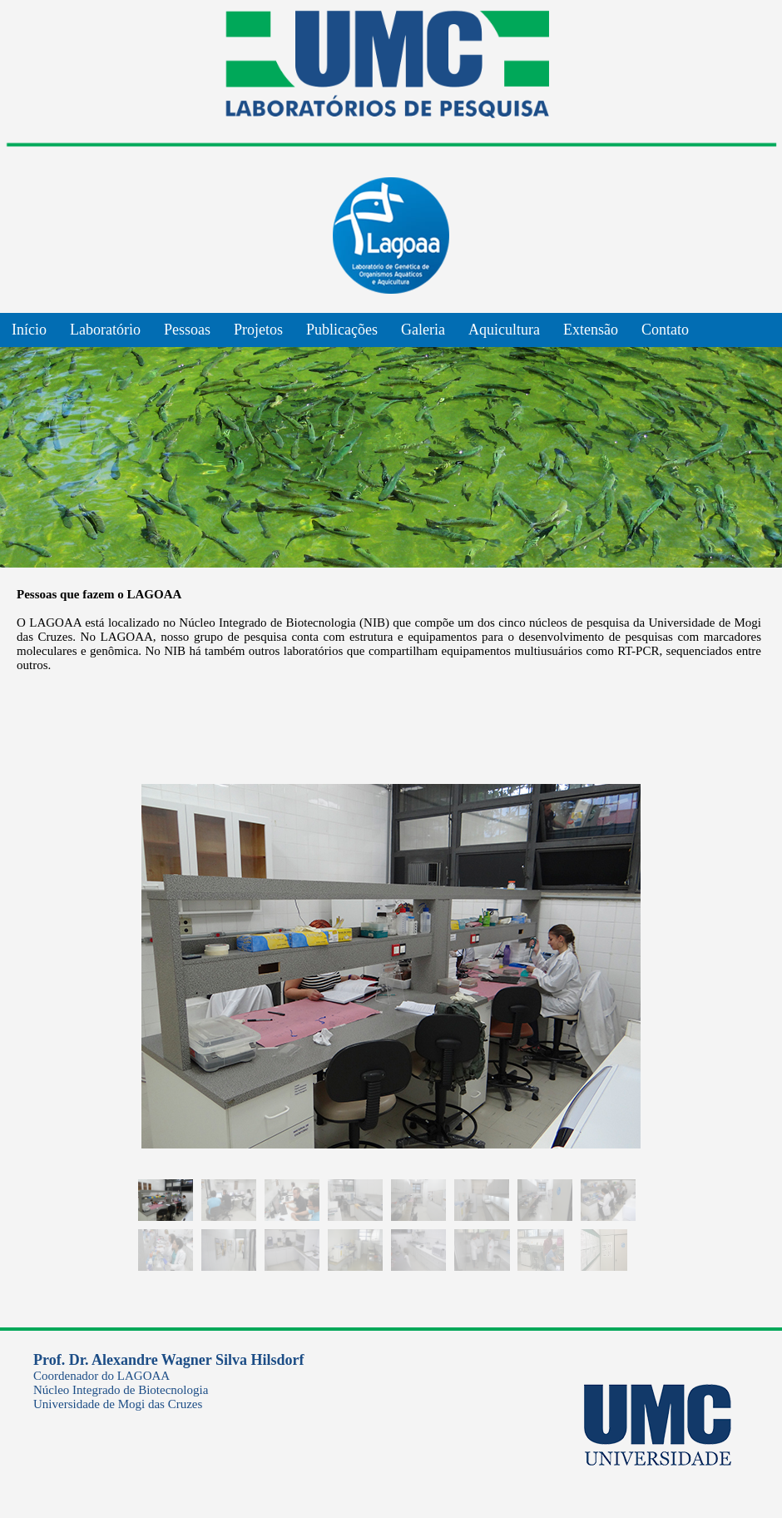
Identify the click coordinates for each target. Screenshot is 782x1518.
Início (29, 329)
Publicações (342, 329)
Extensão (590, 329)
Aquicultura (504, 329)
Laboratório (105, 329)
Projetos (258, 329)
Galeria (423, 329)
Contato (665, 329)
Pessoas (187, 329)
